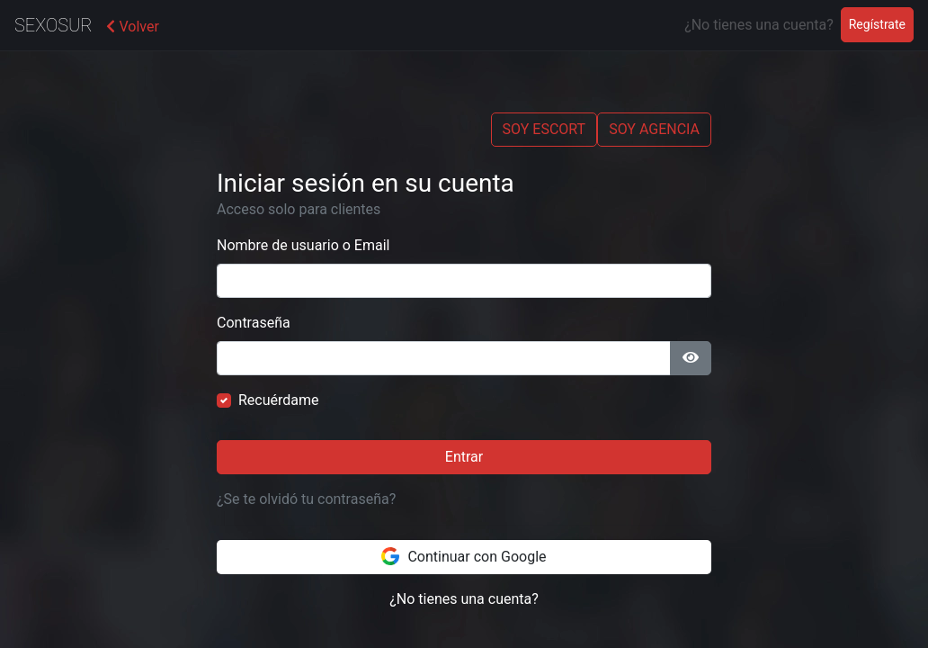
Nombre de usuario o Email (303, 245)
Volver (132, 26)
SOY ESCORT (544, 129)
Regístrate (881, 23)
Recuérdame (278, 400)
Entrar (464, 456)
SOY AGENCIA (654, 129)
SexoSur (53, 25)
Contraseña (253, 322)
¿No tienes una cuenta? (464, 599)
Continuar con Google (463, 556)
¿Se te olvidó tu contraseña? (306, 499)
